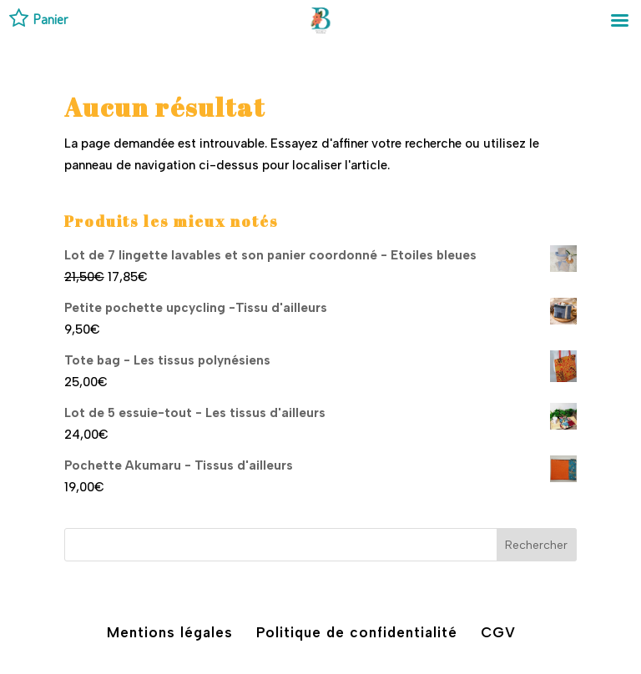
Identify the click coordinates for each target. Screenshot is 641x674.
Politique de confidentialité (356, 632)
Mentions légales (170, 632)
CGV (498, 632)
